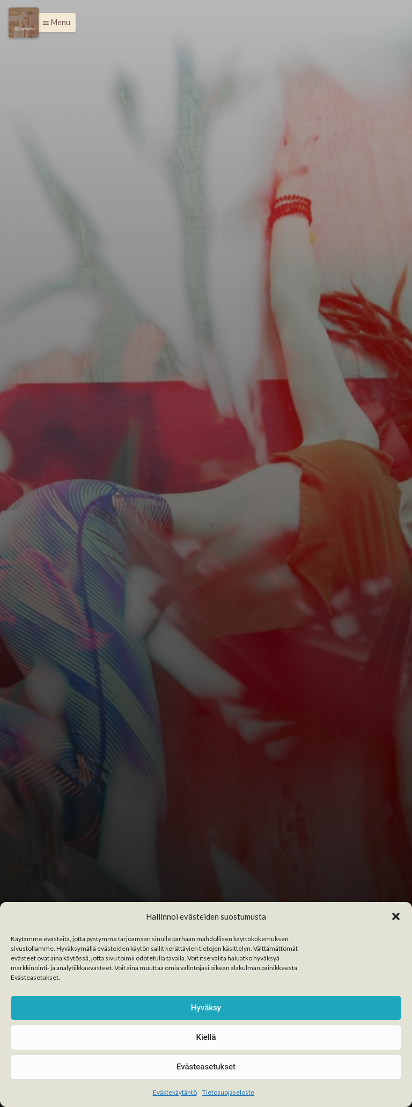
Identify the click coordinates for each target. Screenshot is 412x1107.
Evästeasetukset (206, 1067)
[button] (396, 916)
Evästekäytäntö (175, 1092)
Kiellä (206, 1037)
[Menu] (24, 23)
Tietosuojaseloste (228, 1092)
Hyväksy (206, 1008)
